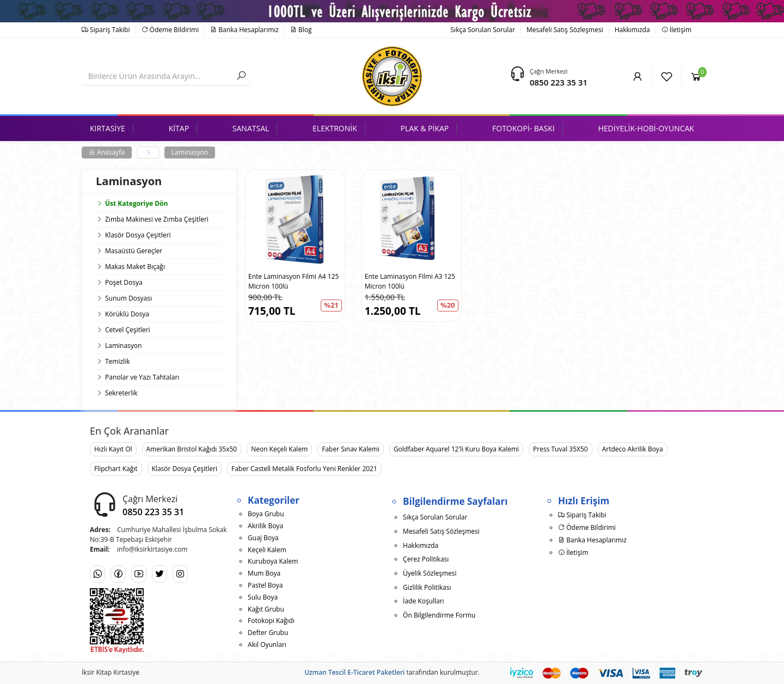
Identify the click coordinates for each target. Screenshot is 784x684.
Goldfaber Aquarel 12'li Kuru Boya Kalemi (456, 449)
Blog (301, 29)
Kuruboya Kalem (273, 561)
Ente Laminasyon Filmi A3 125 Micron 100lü (410, 281)
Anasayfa (107, 152)
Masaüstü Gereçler (133, 250)
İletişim (676, 29)
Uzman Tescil (325, 672)
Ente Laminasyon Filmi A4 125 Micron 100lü (293, 281)
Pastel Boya (265, 585)
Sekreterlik (121, 393)
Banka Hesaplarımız (244, 29)
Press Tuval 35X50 (560, 449)
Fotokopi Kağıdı (271, 620)
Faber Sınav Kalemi (350, 449)
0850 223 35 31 (558, 82)
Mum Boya (264, 573)
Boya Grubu (266, 513)
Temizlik (117, 361)
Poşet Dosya (124, 282)
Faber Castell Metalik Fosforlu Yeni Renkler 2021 (304, 468)
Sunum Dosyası (128, 298)
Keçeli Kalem (267, 549)
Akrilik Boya (265, 525)
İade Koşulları (423, 601)
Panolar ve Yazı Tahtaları (142, 377)
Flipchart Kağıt (116, 468)
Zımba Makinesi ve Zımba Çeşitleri (157, 219)
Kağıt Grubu (266, 609)
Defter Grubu (268, 632)
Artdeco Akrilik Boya (632, 449)
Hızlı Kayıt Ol (113, 449)
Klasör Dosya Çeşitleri (137, 235)
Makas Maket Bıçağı (135, 266)
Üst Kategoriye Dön (132, 203)
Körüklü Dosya (127, 314)
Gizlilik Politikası (427, 587)
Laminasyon (189, 152)
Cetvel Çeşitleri (127, 329)
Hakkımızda (632, 29)
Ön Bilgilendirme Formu (439, 615)
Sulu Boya (263, 597)
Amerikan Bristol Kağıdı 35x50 (191, 449)
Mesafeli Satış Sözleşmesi (564, 29)
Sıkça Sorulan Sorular (483, 29)
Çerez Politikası (426, 559)
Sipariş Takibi (106, 29)
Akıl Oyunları (267, 644)
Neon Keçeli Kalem (279, 449)
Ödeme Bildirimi (170, 29)
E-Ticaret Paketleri (376, 672)
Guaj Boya (263, 537)
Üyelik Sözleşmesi (429, 573)
